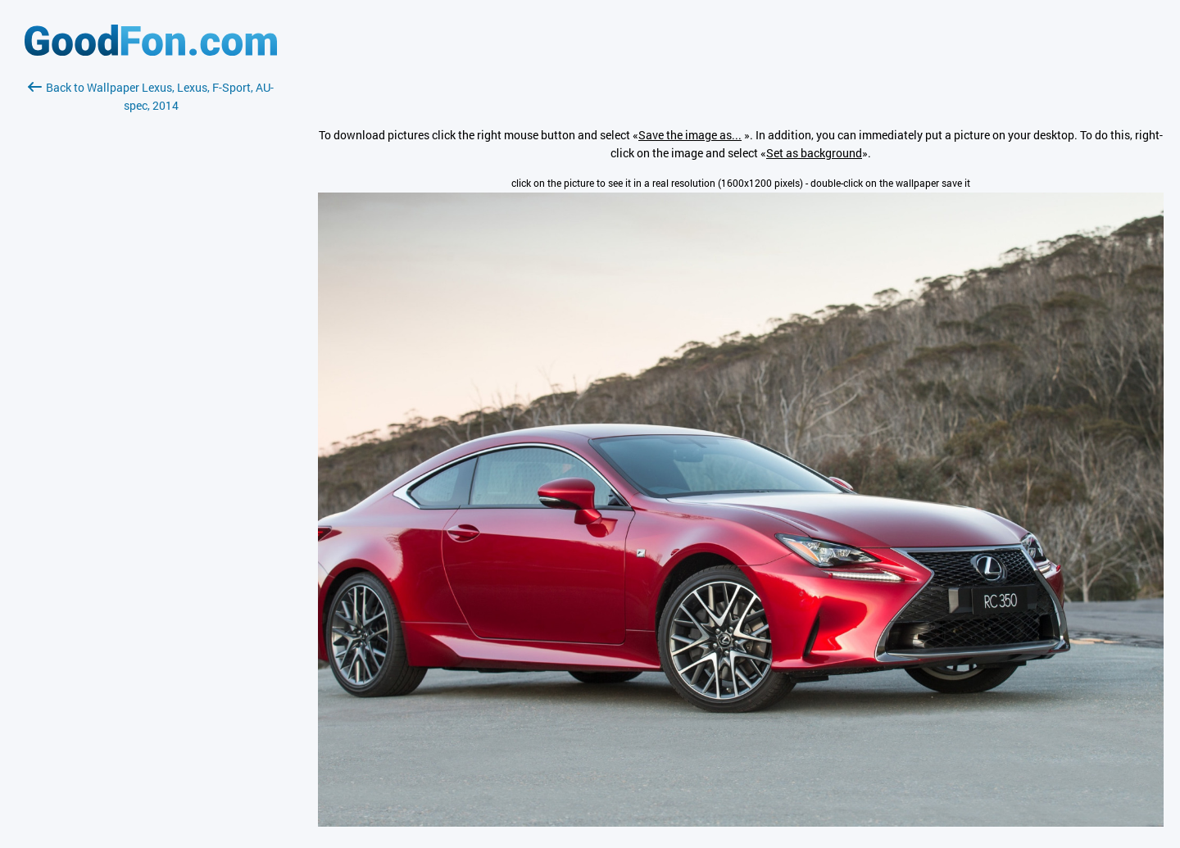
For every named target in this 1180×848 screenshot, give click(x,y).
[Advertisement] (150, 309)
